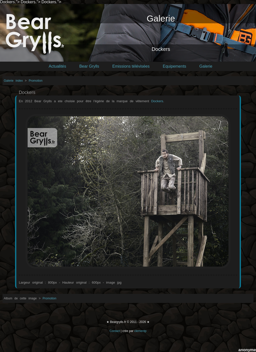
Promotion (35, 80)
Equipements (174, 66)
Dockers (157, 101)
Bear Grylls (89, 66)
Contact (114, 331)
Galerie (205, 66)
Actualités (57, 66)
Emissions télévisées (131, 66)
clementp (140, 331)
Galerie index (14, 80)
